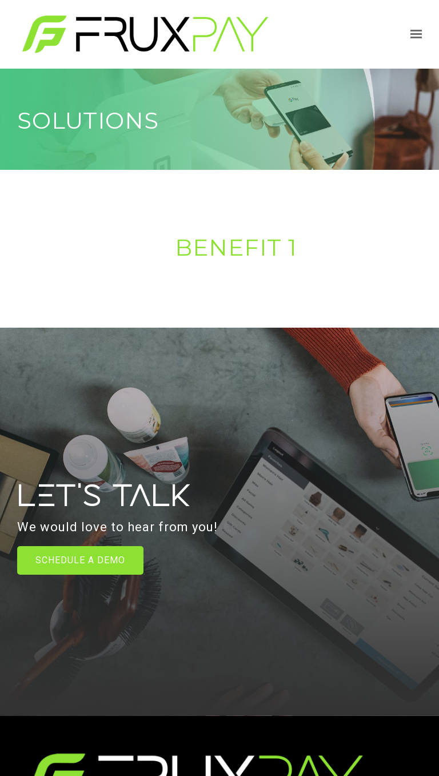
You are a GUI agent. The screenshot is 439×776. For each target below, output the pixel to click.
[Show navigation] (413, 34)
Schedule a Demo (80, 560)
